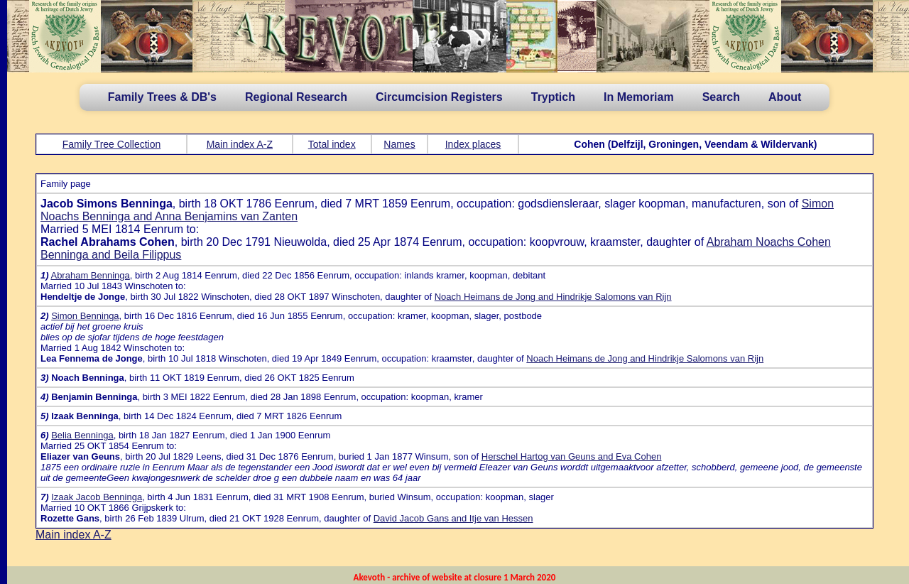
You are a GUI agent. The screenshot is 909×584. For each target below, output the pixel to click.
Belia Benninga (82, 435)
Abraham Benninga (89, 275)
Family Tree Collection (111, 144)
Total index (332, 144)
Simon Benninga (85, 315)
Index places (473, 144)
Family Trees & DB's (162, 97)
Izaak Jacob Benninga (96, 497)
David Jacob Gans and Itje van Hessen (453, 518)
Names (399, 144)
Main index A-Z (240, 144)
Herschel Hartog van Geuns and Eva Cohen (571, 456)
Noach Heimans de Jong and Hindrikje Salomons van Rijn (553, 296)
